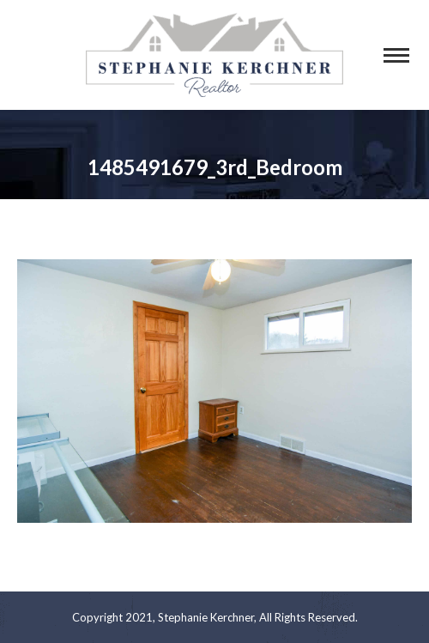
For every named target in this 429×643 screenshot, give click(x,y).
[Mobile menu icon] (396, 55)
